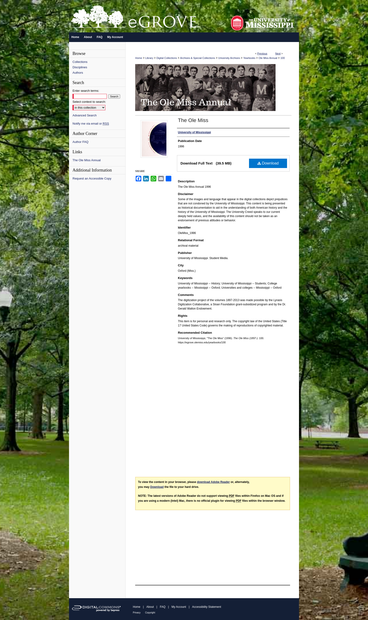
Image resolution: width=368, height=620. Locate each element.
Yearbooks (249, 58)
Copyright (150, 612)
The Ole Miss (193, 120)
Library (149, 58)
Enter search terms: (86, 90)
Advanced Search (85, 115)
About (150, 607)
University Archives (229, 58)
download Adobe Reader (213, 482)
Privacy (137, 612)
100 (282, 58)
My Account (179, 607)
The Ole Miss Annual (87, 160)
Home (138, 58)
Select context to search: (89, 101)
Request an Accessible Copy (92, 178)
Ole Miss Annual (268, 58)
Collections (80, 62)
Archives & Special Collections (197, 58)
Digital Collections (166, 58)
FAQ (162, 607)
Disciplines (80, 67)
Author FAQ (80, 142)
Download (268, 163)
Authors (78, 72)
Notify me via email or (91, 123)
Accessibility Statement (206, 607)
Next (278, 53)
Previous (262, 53)
